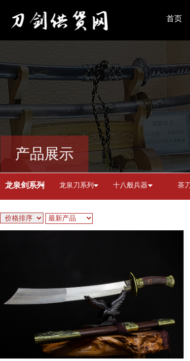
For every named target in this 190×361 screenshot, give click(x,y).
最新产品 (62, 218)
